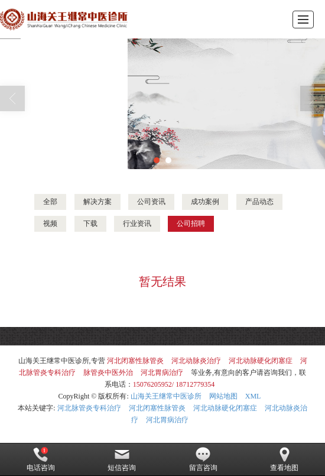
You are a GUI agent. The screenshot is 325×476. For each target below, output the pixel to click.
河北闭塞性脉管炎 (135, 361)
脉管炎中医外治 (108, 372)
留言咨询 (203, 459)
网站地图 (223, 396)
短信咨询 (122, 459)
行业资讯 (137, 223)
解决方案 (97, 201)
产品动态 (259, 201)
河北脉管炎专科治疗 (89, 408)
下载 (90, 223)
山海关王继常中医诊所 (166, 396)
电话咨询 (41, 459)
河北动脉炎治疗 (196, 361)
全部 (50, 201)
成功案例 (205, 201)
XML (253, 396)
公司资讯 (151, 201)
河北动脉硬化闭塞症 (260, 361)
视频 (50, 223)
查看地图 (284, 459)
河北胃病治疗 (162, 372)
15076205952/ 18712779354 (173, 384)
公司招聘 (191, 223)
